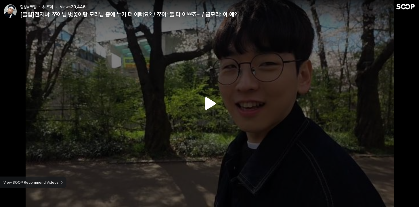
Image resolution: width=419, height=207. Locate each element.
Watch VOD (209, 103)
